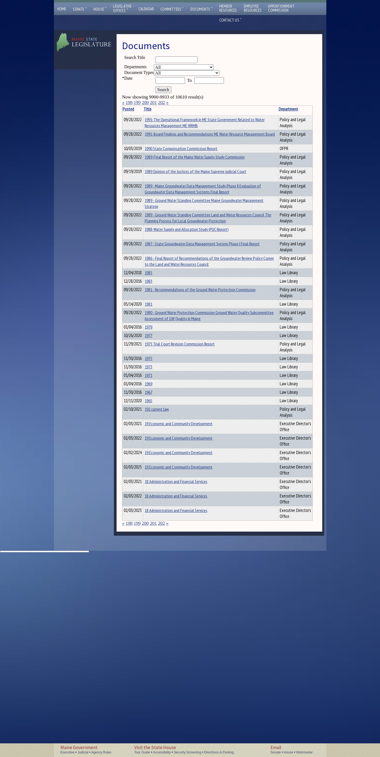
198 (129, 102)
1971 (157, 513)
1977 (157, 427)
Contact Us (230, 20)
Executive (67, 752)
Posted (136, 109)
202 (161, 102)
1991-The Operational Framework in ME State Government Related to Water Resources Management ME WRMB (198, 126)
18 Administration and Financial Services (184, 680)
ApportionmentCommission (281, 8)
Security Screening (187, 752)
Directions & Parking (219, 752)
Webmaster (304, 752)
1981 (157, 359)
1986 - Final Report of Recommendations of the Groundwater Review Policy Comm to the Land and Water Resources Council (198, 283)
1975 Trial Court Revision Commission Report (188, 451)
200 (145, 102)
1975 (157, 466)
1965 (157, 584)
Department (256, 109)
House (100, 9)
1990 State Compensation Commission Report (189, 154)
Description (284, 109)
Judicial (82, 752)
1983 (157, 321)
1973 (157, 489)
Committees (172, 9)
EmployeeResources (253, 8)
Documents (201, 9)
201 (153, 102)
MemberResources (228, 8)
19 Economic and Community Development (187, 622)
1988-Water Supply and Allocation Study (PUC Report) (195, 248)
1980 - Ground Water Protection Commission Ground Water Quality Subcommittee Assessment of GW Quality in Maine (197, 389)
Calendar (146, 9)
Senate (80, 9)
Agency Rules (101, 752)
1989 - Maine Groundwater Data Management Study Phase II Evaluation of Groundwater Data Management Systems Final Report (199, 199)
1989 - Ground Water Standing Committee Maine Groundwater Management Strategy (191, 216)
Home (61, 9)
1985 (157, 297)
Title (156, 109)
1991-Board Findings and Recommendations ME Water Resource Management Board (195, 143)
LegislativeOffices (122, 8)
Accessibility (162, 752)
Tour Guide (142, 752)
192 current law (165, 608)
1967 (157, 561)
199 (137, 102)
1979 (157, 404)
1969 (157, 537)
